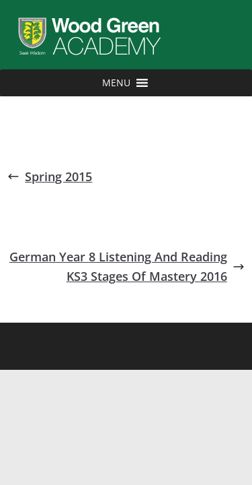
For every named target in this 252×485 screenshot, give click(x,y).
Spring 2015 (49, 176)
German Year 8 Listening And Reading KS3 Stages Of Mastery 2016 (127, 266)
